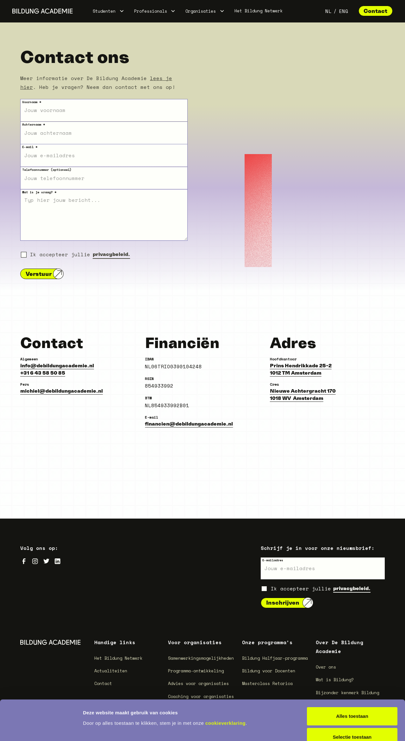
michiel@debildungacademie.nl (61, 391)
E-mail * (29, 147)
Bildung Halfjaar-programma (275, 658)
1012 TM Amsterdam (295, 373)
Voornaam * (31, 102)
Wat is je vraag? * (39, 192)
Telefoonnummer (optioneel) (47, 169)
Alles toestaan (352, 678)
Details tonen (342, 728)
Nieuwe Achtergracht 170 (303, 391)
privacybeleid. (111, 254)
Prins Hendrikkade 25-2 (301, 365)
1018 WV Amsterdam (296, 398)
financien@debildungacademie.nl (189, 424)
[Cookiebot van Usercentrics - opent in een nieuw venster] (41, 728)
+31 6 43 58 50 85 (42, 373)
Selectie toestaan (352, 699)
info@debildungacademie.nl (57, 365)
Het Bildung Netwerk (258, 11)
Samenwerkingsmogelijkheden (201, 658)
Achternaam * (33, 124)
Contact (375, 11)
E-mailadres (272, 560)
